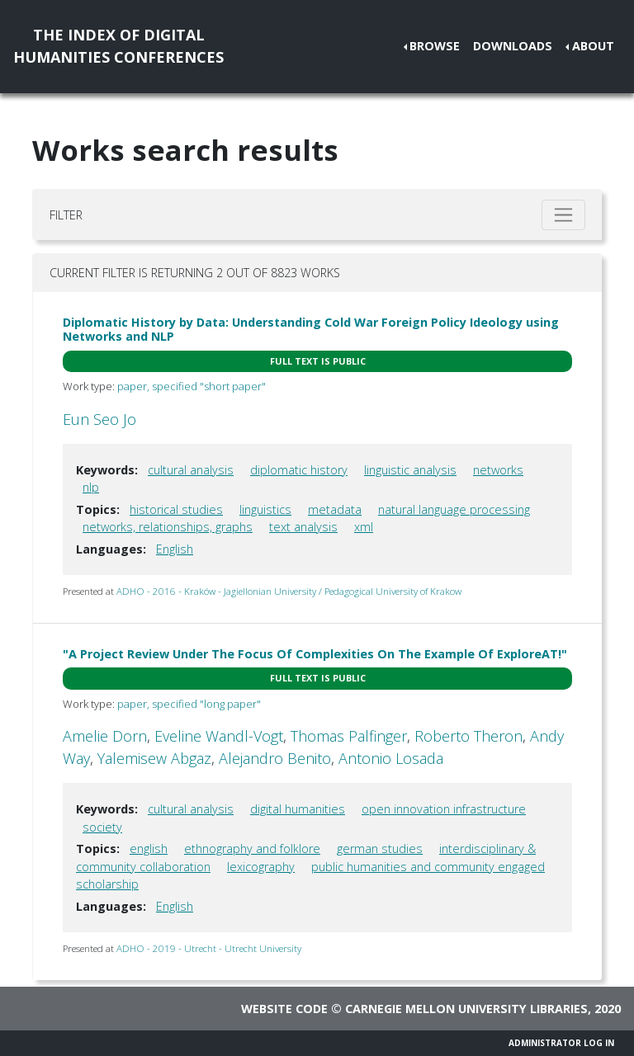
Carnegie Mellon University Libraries (466, 1008)
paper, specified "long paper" (189, 703)
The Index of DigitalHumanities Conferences (118, 46)
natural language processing (454, 509)
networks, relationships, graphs (168, 527)
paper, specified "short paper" (191, 386)
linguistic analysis (410, 470)
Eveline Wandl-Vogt (218, 736)
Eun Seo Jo (99, 419)
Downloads (512, 46)
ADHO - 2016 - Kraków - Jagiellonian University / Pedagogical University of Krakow (288, 591)
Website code (284, 1008)
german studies (380, 848)
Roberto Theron (468, 736)
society (102, 827)
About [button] (593, 46)
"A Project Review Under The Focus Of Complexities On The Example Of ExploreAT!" (315, 654)
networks (498, 470)
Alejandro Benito (275, 758)
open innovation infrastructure (444, 809)
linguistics (265, 509)
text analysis (303, 527)
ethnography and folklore (252, 848)
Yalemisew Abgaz (154, 758)
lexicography (261, 866)
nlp (91, 487)
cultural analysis (191, 470)
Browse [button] (434, 46)
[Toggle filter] (563, 215)
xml (363, 527)
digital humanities (297, 809)
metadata (335, 509)
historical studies (176, 509)
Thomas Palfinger (349, 736)
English (174, 549)
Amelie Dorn (105, 736)
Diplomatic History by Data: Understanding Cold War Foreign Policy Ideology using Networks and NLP (311, 329)
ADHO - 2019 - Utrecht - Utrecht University (208, 948)
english (149, 848)
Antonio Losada (390, 758)
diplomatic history (299, 470)
